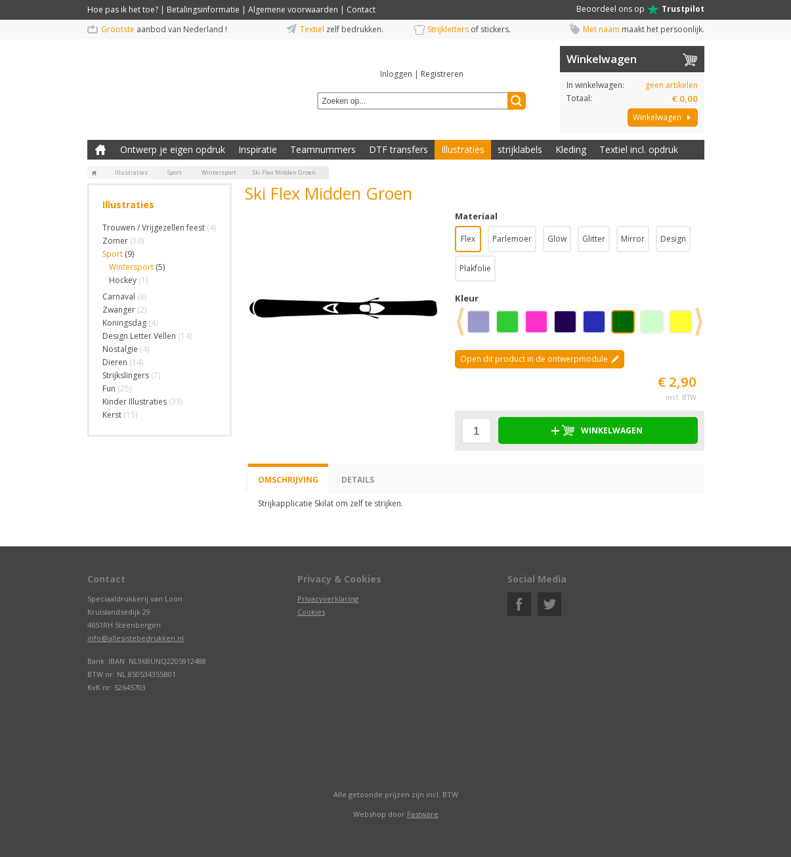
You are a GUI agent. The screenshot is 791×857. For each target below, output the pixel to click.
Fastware (422, 814)
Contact (361, 9)
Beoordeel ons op (640, 9)
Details (357, 479)
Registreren (442, 73)
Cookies (311, 612)
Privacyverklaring (327, 599)
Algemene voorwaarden (293, 9)
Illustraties (462, 149)
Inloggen (396, 73)
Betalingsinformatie (203, 9)
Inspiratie (257, 149)
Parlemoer (512, 238)
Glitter (593, 238)
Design (673, 238)
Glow (557, 238)
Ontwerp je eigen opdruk (172, 149)
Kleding (570, 149)
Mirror (633, 238)
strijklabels (520, 149)
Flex (468, 238)
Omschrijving (288, 479)
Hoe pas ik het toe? (122, 9)
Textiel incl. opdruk (638, 149)
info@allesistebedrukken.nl (135, 638)
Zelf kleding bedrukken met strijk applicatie (100, 149)
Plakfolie (475, 268)
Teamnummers (323, 149)
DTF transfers (398, 149)
